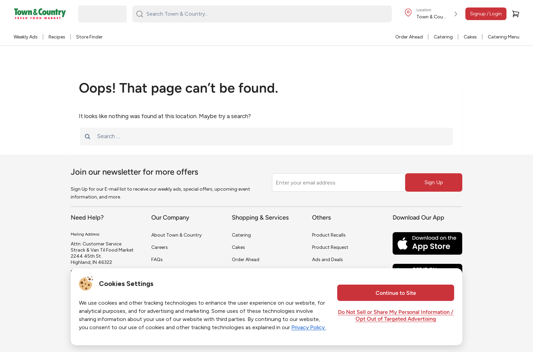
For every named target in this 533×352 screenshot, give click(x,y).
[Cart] (515, 14)
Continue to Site (396, 293)
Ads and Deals (327, 259)
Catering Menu (503, 37)
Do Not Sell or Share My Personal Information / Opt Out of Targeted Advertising (395, 316)
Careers (159, 247)
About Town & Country (176, 235)
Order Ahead (409, 37)
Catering (443, 37)
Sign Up (434, 182)
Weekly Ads (26, 37)
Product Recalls (329, 235)
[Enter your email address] (338, 182)
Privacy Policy (308, 327)
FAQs (157, 259)
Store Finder (89, 37)
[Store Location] (432, 13)
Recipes (57, 37)
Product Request (330, 247)
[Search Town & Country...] (266, 13)
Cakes (470, 37)
